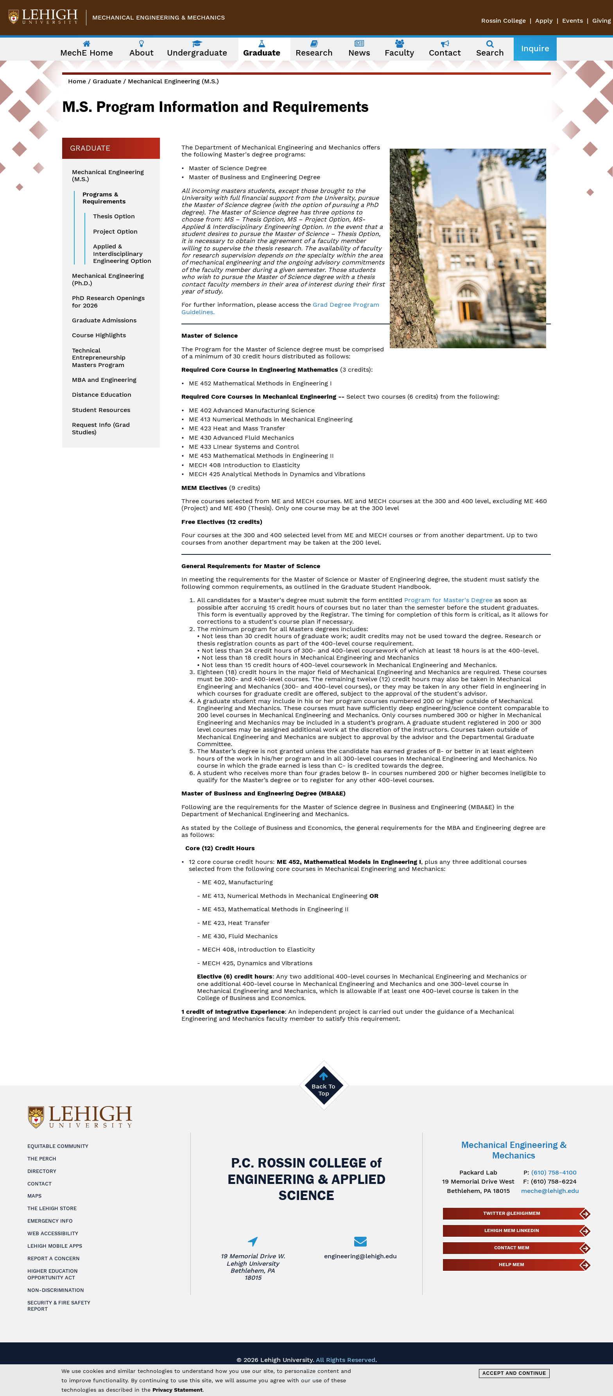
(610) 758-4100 (554, 1172)
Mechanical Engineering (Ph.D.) (108, 279)
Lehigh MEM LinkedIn (511, 1230)
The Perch (41, 1159)
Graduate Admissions (104, 320)
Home (77, 81)
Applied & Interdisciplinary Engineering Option (122, 253)
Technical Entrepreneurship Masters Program (98, 358)
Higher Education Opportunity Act (52, 1274)
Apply (544, 20)
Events (572, 20)
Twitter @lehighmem (511, 1213)
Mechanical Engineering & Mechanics (158, 17)
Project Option (115, 231)
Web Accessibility (52, 1233)
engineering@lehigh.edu (360, 1256)
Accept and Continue (514, 1373)
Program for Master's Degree (449, 600)
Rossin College (503, 20)
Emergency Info (50, 1221)
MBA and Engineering (104, 379)
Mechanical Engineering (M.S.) (173, 81)
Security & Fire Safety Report (58, 1306)
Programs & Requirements (104, 198)
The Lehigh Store (52, 1208)
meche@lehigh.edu (550, 1191)
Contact (39, 1184)
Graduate (107, 81)
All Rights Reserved (345, 1360)
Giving (601, 20)
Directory (41, 1171)
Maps (34, 1196)
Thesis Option (114, 216)
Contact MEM (511, 1247)
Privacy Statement (177, 1390)
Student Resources (101, 410)
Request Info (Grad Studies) (101, 428)
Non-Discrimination (55, 1290)
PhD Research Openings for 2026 (108, 302)
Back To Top (323, 1090)
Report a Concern (53, 1258)
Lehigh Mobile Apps (54, 1246)
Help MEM (511, 1264)
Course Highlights (99, 335)
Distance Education (101, 394)
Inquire (535, 48)
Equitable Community (57, 1146)
